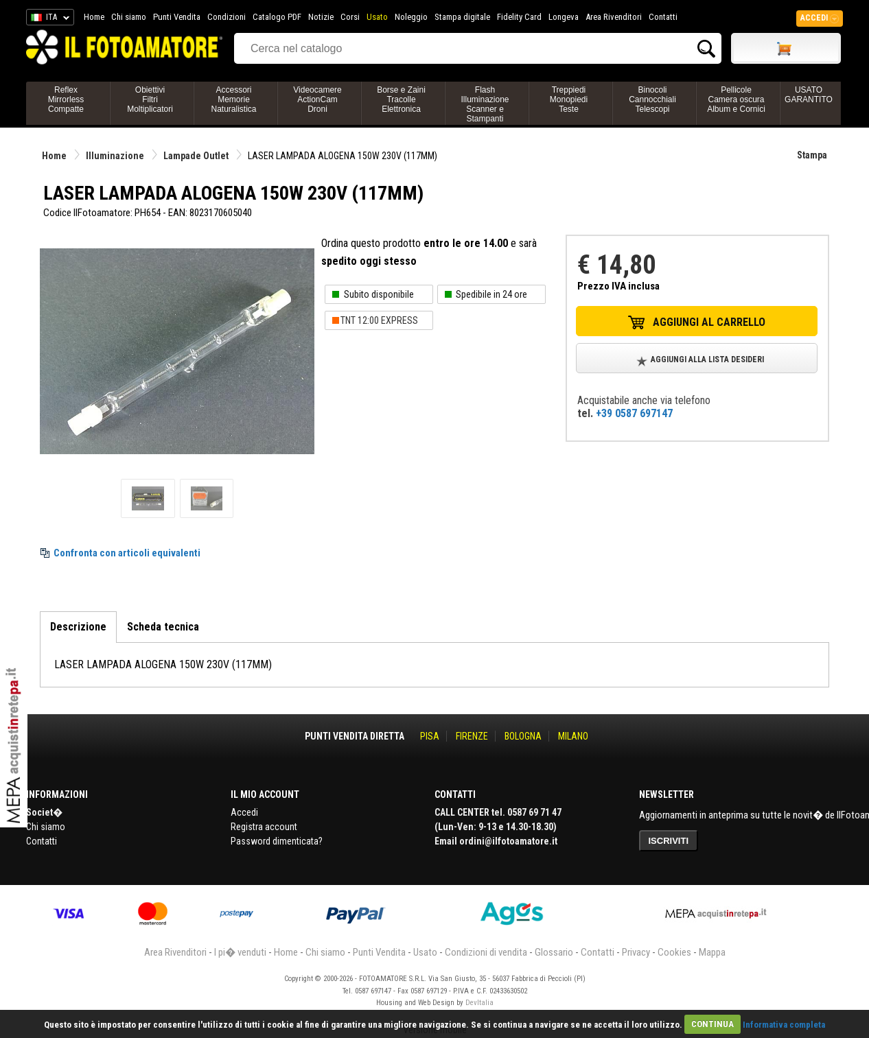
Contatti (663, 17)
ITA (47, 19)
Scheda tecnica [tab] (163, 626)
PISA (429, 736)
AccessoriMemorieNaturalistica (233, 99)
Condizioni (226, 17)
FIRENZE (472, 736)
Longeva (563, 17)
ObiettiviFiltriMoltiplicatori (150, 99)
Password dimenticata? (277, 841)
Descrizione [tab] (78, 626)
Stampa (812, 155)
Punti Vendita (176, 17)
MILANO (573, 736)
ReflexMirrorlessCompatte (66, 99)
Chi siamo (128, 17)
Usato (377, 17)
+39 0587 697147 (634, 413)
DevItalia (479, 1002)
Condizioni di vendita (486, 952)
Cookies (674, 952)
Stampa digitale (462, 17)
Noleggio (411, 17)
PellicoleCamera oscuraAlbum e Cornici (736, 99)
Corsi (350, 17)
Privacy (636, 952)
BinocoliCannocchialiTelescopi (652, 99)
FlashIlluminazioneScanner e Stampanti (485, 104)
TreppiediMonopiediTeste (569, 99)
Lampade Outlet (196, 155)
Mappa (712, 952)
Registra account (264, 826)
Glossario (554, 952)
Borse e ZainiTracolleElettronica (401, 99)
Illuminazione (115, 155)
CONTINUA (712, 1024)
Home (94, 17)
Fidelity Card (519, 17)
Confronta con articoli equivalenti (127, 553)
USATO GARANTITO (809, 94)
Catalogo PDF (277, 17)
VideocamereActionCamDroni (317, 99)
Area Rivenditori (614, 17)
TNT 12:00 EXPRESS (379, 320)
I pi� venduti (240, 952)
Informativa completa (784, 1024)
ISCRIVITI (669, 841)
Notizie (321, 17)
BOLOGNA (523, 736)
